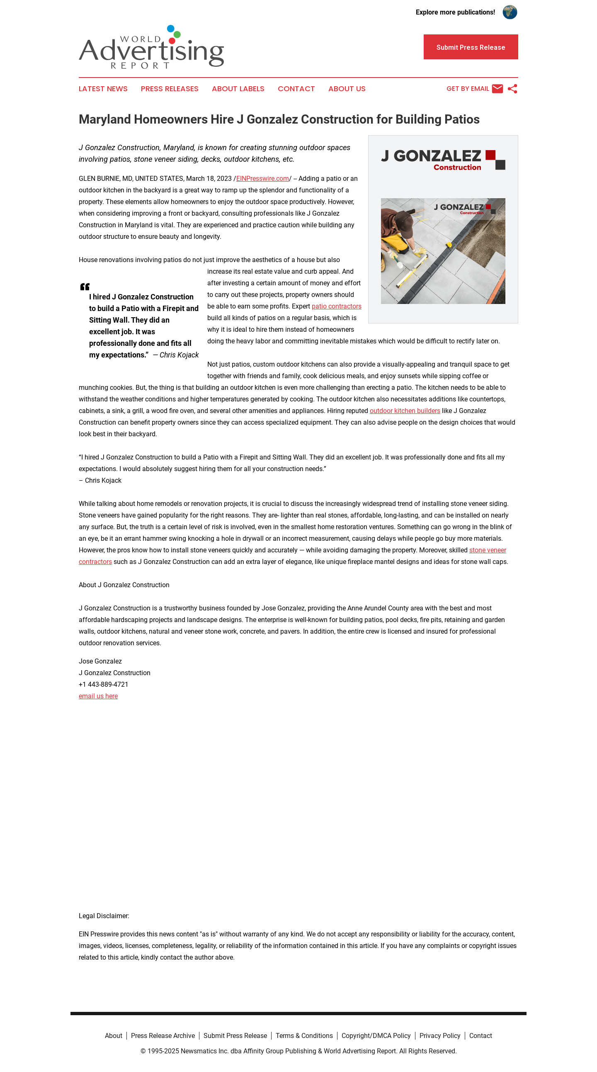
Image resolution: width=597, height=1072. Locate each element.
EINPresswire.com (262, 178)
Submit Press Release (235, 1036)
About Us (347, 88)
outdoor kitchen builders (405, 411)
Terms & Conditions (304, 1036)
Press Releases (170, 88)
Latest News (103, 88)
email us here (98, 696)
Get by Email (475, 89)
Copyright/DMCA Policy (376, 1036)
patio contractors (337, 306)
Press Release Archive (163, 1036)
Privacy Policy (440, 1036)
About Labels (238, 88)
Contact (296, 88)
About (113, 1036)
